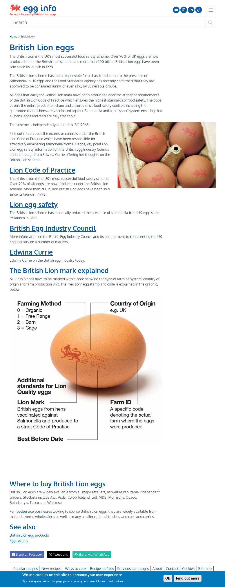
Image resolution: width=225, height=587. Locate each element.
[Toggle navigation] (210, 10)
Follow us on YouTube (176, 10)
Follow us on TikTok (198, 10)
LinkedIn (191, 10)
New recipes (51, 568)
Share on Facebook (27, 555)
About (157, 568)
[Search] (107, 22)
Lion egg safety (34, 204)
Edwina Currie (31, 252)
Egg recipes (19, 540)
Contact (171, 568)
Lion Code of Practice (43, 170)
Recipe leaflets (101, 568)
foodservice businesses (34, 511)
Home (13, 36)
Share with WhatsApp (90, 555)
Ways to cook (76, 568)
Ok (167, 578)
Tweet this (57, 554)
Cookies (187, 568)
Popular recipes (26, 568)
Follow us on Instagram (183, 10)
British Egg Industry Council (53, 228)
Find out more (188, 578)
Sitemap (204, 568)
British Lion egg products (29, 535)
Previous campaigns (133, 568)
